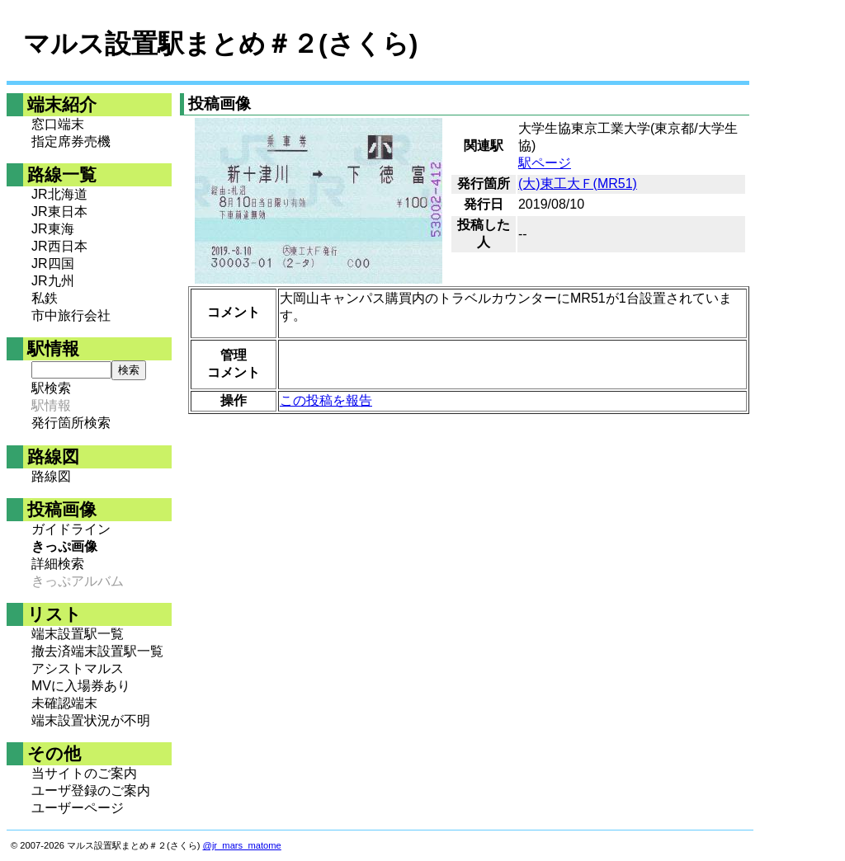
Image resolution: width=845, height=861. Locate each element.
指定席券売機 (71, 141)
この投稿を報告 (326, 400)
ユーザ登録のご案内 (90, 790)
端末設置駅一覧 (77, 634)
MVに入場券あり (80, 686)
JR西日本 (59, 246)
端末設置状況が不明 (90, 720)
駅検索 (51, 388)
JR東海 (52, 229)
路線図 (51, 476)
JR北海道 (59, 194)
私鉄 (44, 298)
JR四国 (52, 263)
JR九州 (52, 281)
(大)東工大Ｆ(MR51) (577, 183)
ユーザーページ (77, 808)
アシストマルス (77, 668)
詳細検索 (57, 564)
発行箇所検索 (71, 423)
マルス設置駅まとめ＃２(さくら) (220, 44)
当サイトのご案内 (84, 773)
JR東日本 (59, 212)
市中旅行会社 (71, 315)
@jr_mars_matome (242, 845)
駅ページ (544, 163)
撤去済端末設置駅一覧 (97, 651)
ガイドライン (71, 529)
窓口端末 (57, 124)
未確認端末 (64, 703)
